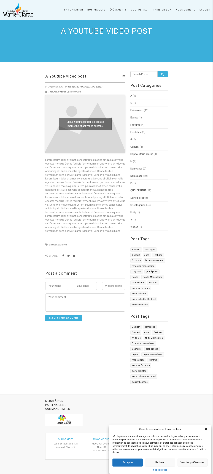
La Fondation (73, 10)
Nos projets (96, 10)
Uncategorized (74, 91)
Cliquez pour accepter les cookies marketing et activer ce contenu (85, 123)
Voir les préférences (192, 465)
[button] (206, 432)
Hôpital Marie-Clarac (141, 154)
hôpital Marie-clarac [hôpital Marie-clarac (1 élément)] (152, 277)
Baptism (53, 244)
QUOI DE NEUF (138, 190)
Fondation (136, 132)
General (62, 91)
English (204, 10)
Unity (133, 212)
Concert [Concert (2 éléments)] (136, 255)
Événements (118, 10)
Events (134, 117)
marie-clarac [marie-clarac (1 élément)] (138, 282)
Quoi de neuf (140, 10)
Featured (53, 91)
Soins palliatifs (138, 197)
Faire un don (162, 10)
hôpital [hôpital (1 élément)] (135, 277)
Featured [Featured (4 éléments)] (158, 255)
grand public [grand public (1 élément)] (152, 271)
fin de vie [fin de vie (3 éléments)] (136, 260)
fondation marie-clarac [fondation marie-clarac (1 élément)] (143, 266)
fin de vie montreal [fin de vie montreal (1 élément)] (154, 260)
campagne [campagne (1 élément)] (150, 249)
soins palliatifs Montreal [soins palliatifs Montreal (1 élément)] (144, 299)
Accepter (127, 465)
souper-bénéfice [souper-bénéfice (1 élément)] (140, 304)
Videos (134, 227)
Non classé (136, 168)
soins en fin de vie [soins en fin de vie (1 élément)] (141, 288)
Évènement (136, 110)
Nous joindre (185, 10)
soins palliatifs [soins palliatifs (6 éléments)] (139, 293)
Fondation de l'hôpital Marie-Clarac (85, 86)
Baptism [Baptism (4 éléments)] (136, 249)
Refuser (160, 465)
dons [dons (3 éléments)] (146, 255)
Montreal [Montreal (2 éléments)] (153, 282)
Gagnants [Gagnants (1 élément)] (137, 271)
